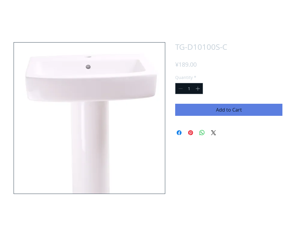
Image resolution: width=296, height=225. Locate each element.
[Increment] (198, 88)
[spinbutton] (189, 88)
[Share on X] (213, 132)
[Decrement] (180, 88)
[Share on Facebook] (179, 132)
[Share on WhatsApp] (202, 132)
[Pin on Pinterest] (190, 132)
